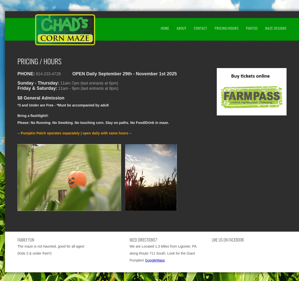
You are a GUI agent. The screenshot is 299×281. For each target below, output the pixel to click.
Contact (200, 28)
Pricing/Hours (227, 28)
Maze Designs (276, 28)
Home (165, 28)
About (181, 28)
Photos (252, 28)
